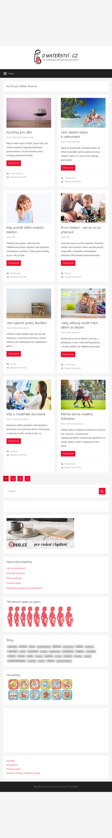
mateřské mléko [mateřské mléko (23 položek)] (43, 646)
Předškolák (15, 273)
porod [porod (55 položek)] (57, 646)
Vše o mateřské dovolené (25, 414)
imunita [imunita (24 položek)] (78, 656)
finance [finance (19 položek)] (39, 656)
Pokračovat (14, 163)
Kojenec (14, 451)
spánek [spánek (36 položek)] (49, 656)
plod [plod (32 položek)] (32, 646)
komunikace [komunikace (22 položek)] (68, 646)
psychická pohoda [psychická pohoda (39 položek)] (17, 660)
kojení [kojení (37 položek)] (50, 660)
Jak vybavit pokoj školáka (26, 323)
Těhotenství (70, 178)
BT (14, 237)
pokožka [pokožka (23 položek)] (32, 661)
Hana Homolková (21, 328)
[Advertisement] (56, 23)
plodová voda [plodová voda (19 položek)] (55, 651)
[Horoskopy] (40, 699)
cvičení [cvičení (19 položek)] (58, 656)
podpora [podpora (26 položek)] (89, 646)
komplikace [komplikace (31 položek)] (68, 651)
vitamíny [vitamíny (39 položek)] (13, 651)
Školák (13, 364)
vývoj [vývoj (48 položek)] (79, 646)
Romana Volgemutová (23, 137)
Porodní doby (13, 583)
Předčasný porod (15, 573)
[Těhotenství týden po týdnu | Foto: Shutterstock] (40, 626)
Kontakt (10, 761)
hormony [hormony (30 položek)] (91, 651)
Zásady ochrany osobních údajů (23, 773)
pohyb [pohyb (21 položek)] (41, 661)
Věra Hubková (73, 142)
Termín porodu (14, 578)
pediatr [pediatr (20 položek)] (87, 656)
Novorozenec (16, 173)
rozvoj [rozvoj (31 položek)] (21, 656)
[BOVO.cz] (40, 548)
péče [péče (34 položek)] (30, 656)
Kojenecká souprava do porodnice (24, 588)
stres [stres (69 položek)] (23, 646)
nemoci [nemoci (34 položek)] (68, 656)
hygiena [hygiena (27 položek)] (80, 651)
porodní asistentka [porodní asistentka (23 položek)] (64, 661)
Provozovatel (13, 769)
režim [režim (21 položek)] (23, 651)
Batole (68, 273)
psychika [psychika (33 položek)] (12, 646)
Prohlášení (12, 765)
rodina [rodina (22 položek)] (44, 651)
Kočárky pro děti (19, 132)
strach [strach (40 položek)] (11, 656)
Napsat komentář (18, 177)
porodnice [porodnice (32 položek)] (33, 651)
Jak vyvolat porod (15, 568)
